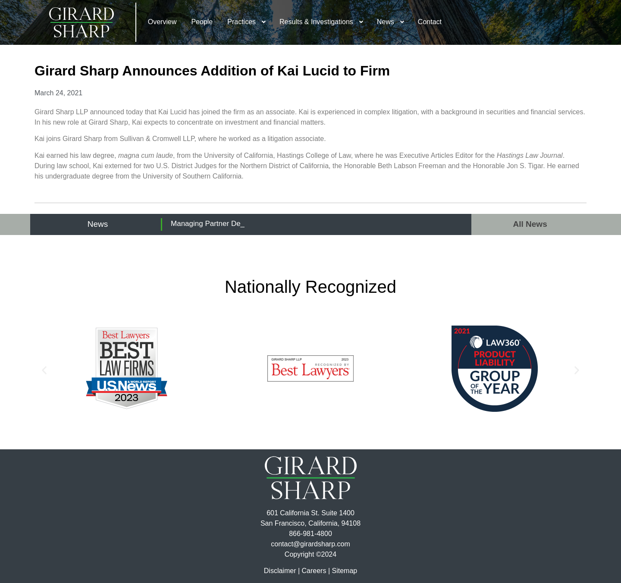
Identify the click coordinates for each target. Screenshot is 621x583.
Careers (314, 570)
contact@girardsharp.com (310, 544)
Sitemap (344, 570)
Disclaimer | (282, 570)
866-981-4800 (310, 533)
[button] (44, 370)
